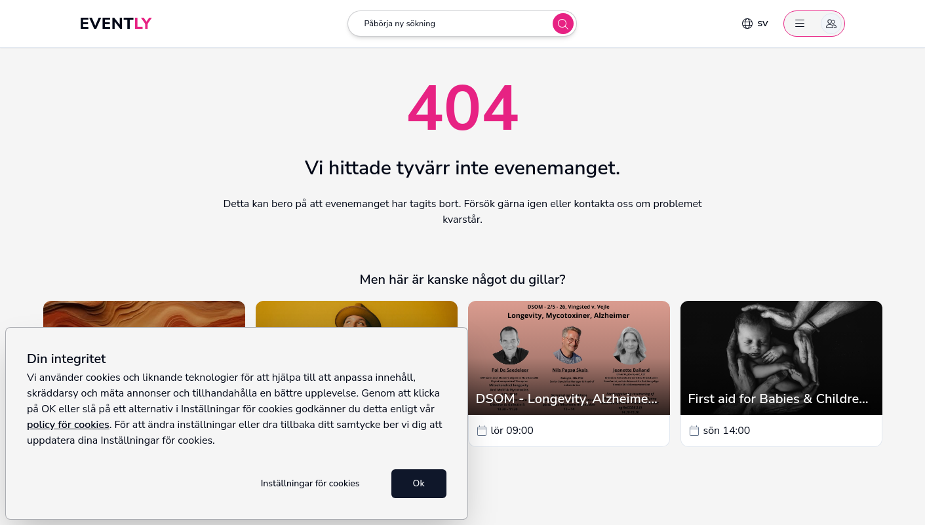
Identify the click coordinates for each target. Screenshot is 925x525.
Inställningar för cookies (310, 483)
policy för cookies (68, 425)
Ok (419, 483)
